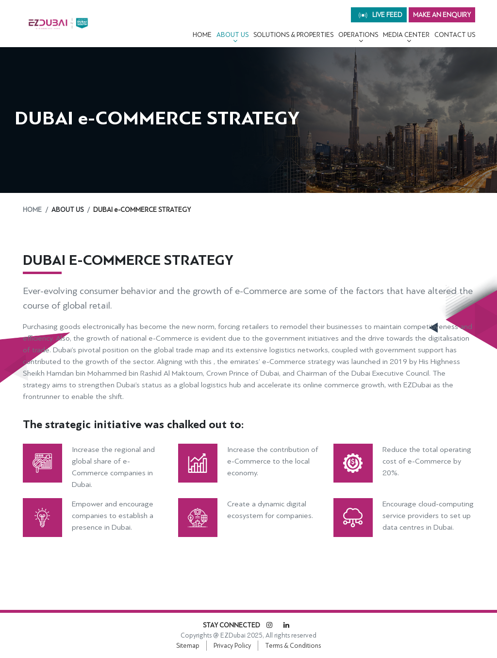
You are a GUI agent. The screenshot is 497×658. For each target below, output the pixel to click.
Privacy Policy (232, 645)
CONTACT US (454, 34)
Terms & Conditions (293, 645)
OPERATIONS (358, 34)
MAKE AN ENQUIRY (442, 14)
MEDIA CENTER (406, 34)
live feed (380, 14)
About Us (232, 34)
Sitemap (187, 645)
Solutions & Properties (293, 34)
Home (202, 34)
